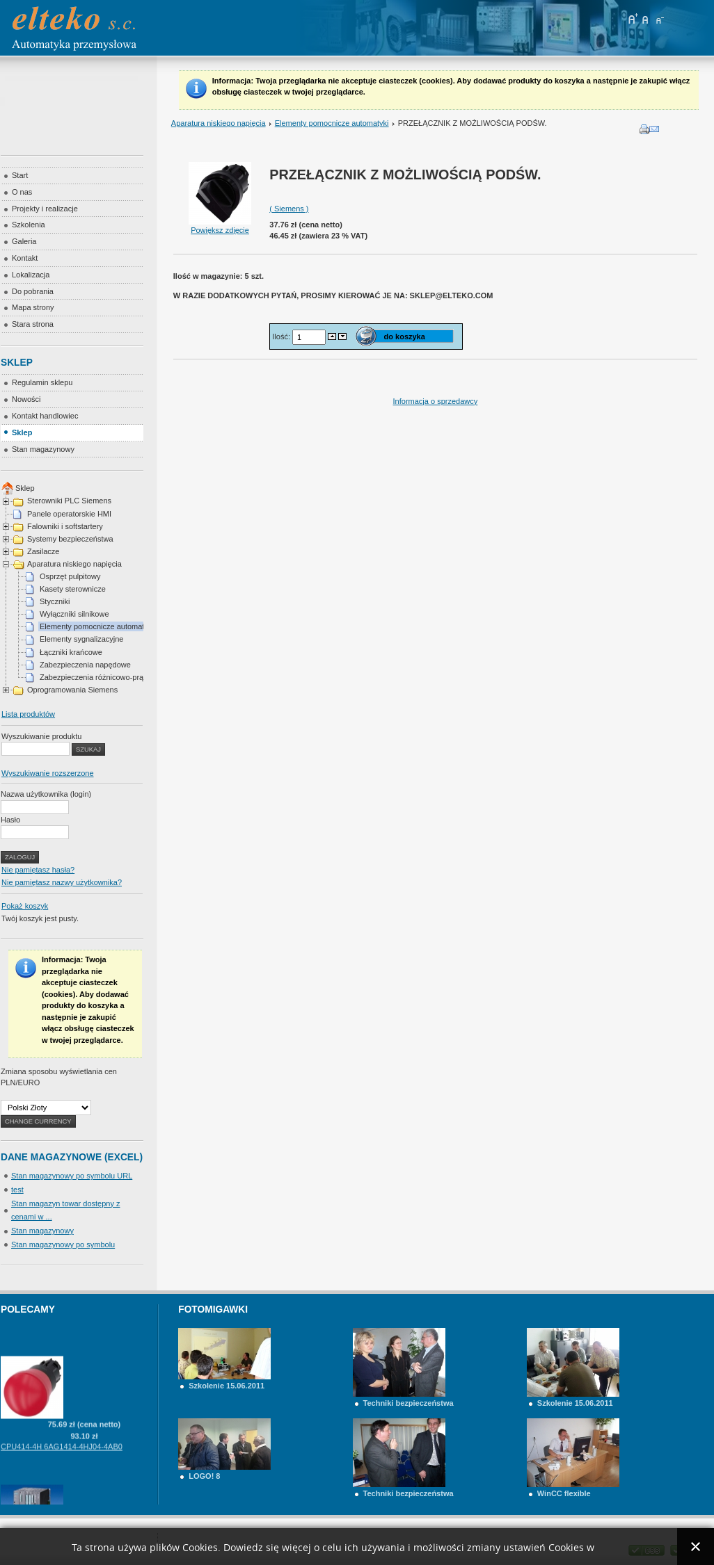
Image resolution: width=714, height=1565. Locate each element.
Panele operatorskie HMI (69, 514)
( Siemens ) (288, 208)
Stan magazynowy (42, 1230)
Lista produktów (28, 714)
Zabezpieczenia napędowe (85, 664)
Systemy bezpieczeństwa (70, 539)
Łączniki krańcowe (71, 652)
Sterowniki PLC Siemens (69, 500)
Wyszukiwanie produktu (41, 736)
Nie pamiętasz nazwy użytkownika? (61, 882)
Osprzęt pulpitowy (70, 576)
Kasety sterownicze (73, 589)
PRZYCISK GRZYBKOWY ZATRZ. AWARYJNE (82, 1329)
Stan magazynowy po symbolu (63, 1244)
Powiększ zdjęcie (220, 226)
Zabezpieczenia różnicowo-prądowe (100, 677)
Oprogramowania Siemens (72, 690)
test (17, 1189)
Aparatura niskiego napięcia (218, 123)
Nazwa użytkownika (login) (46, 794)
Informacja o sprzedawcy (435, 401)
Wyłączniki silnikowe (74, 614)
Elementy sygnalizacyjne (81, 639)
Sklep (25, 488)
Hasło (10, 820)
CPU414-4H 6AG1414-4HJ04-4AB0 (61, 1458)
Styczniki (55, 601)
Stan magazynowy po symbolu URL (71, 1175)
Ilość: (282, 336)
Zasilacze (43, 551)
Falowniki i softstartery (65, 526)
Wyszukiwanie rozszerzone (47, 773)
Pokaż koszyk (24, 906)
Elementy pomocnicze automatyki (332, 123)
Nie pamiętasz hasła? (37, 870)
